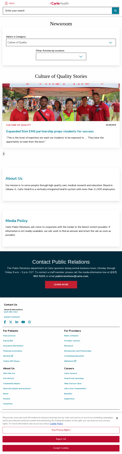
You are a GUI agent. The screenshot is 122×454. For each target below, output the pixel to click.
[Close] (117, 424)
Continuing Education (74, 356)
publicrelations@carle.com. (72, 276)
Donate (6, 398)
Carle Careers (70, 373)
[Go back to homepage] (59, 3)
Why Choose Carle (72, 383)
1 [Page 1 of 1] (3, 153)
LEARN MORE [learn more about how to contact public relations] (61, 284)
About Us (13, 178)
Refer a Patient (71, 335)
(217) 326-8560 (101, 418)
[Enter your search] (61, 10)
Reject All (61, 445)
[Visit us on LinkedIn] (16, 322)
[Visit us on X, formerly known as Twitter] (10, 322)
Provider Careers (72, 340)
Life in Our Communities (75, 388)
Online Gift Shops (11, 361)
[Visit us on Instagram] (29, 322)
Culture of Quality (18, 125)
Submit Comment (12, 317)
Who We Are (9, 373)
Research (68, 345)
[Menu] (6, 3)
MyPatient (70, 361)
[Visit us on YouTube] (23, 322)
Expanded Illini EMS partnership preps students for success (50, 131)
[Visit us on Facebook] (5, 322)
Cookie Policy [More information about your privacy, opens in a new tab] (56, 430)
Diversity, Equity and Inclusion (17, 388)
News (5, 393)
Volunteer (8, 403)
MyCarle (8, 356)
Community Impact (11, 383)
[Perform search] (115, 10)
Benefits (68, 393)
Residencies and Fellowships (78, 351)
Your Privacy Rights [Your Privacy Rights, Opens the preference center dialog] (61, 436)
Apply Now (69, 398)
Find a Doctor (9, 335)
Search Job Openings (74, 378)
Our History (8, 378)
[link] (61, 102)
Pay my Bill (8, 340)
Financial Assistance (12, 351)
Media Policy (16, 220)
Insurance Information (13, 345)
